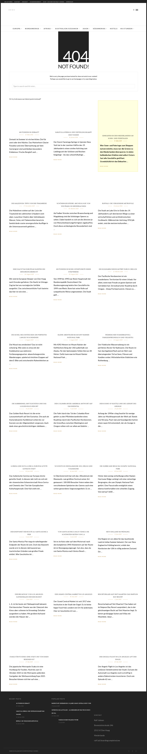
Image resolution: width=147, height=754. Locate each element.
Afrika (47, 29)
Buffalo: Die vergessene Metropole (118, 203)
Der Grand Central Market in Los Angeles (73, 594)
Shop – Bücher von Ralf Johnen (53, 1)
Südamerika (99, 29)
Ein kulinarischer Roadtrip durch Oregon (118, 269)
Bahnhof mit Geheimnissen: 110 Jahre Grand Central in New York (71, 703)
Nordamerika (32, 29)
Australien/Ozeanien (66, 29)
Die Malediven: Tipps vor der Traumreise (29, 203)
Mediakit (25, 1)
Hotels (114, 29)
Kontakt (17, 1)
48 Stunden (126, 29)
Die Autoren (8, 1)
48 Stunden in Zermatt (29, 132)
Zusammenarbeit (35, 1)
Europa (17, 29)
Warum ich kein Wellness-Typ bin (68, 720)
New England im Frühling (118, 532)
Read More (104, 166)
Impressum (69, 1)
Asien (85, 29)
